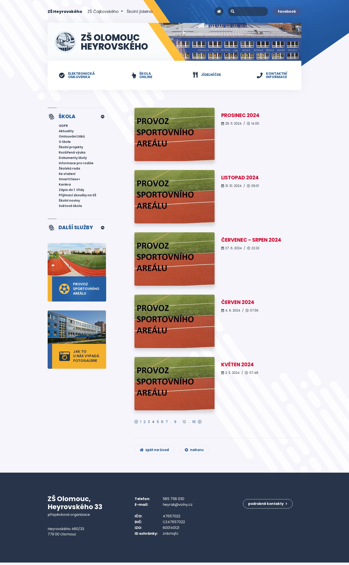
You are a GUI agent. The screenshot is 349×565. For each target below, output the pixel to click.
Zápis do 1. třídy (71, 190)
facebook (287, 11)
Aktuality (66, 132)
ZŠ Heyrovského (65, 11)
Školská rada (69, 169)
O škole (65, 142)
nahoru (196, 452)
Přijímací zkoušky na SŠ (77, 196)
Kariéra (65, 185)
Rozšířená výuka (72, 153)
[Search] (248, 11)
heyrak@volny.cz (178, 507)
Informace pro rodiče (76, 164)
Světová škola (70, 206)
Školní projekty (71, 148)
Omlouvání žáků (72, 137)
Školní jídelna (139, 11)
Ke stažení (67, 174)
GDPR (63, 126)
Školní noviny (69, 201)
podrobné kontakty (269, 504)
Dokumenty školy (73, 158)
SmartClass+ (69, 180)
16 (194, 422)
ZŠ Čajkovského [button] (103, 11)
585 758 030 (173, 501)
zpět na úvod (155, 452)
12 (184, 422)
